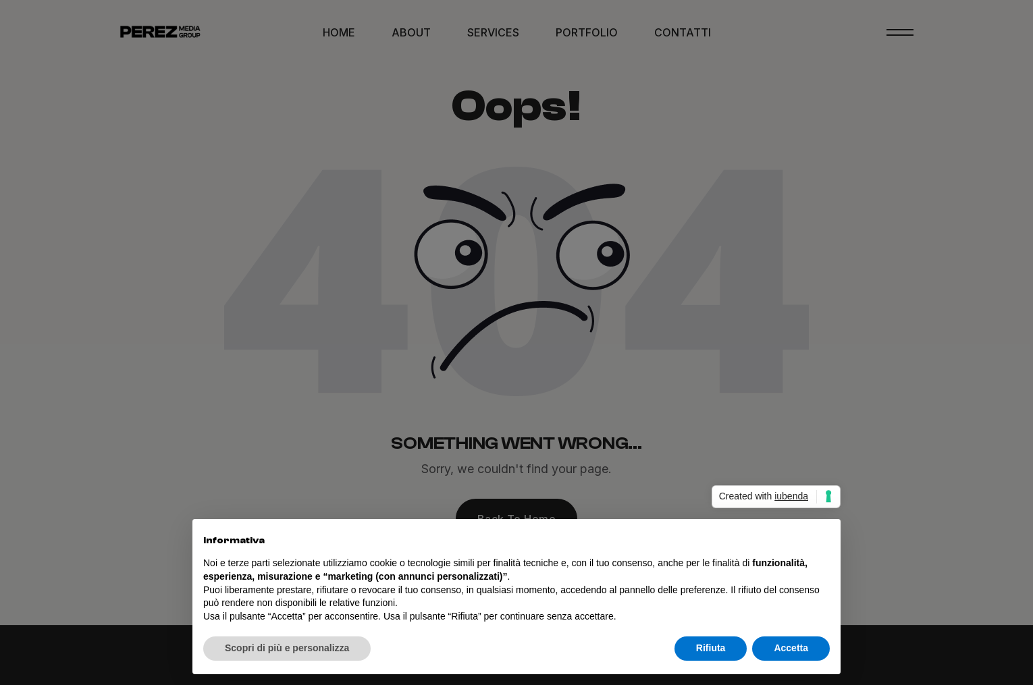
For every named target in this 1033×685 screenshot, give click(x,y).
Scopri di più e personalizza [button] (287, 647)
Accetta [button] (791, 647)
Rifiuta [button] (711, 647)
